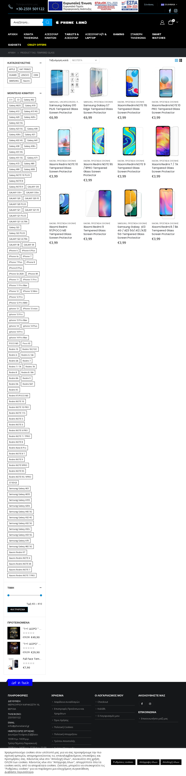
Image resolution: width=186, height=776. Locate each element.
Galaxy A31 (30, 134)
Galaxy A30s (14, 134)
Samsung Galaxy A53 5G (20, 534)
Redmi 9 (27, 378)
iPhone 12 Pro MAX (18, 302)
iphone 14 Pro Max (18, 337)
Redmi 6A (13, 360)
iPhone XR (33, 273)
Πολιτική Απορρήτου (65, 734)
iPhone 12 (14, 291)
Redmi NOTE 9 (16, 459)
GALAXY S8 (14, 244)
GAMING (118, 34)
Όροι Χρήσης (61, 720)
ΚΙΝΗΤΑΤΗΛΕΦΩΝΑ (31, 36)
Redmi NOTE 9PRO (18, 465)
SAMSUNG (53, 102)
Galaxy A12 (14, 111)
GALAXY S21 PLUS (17, 215)
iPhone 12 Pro (16, 297)
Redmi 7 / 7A (15, 366)
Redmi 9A (13, 384)
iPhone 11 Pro (30, 279)
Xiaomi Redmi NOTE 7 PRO (22, 575)
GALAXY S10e (32, 192)
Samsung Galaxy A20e (19, 505)
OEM (36, 75)
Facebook (142, 703)
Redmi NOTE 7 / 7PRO (19, 436)
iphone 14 (14, 326)
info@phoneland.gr (18, 726)
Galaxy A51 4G (16, 151)
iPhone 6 (13, 250)
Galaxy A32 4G (16, 140)
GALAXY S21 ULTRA (18, 221)
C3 (18, 99)
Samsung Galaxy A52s (19, 529)
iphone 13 (14, 308)
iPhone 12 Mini (30, 291)
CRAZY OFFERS (36, 45)
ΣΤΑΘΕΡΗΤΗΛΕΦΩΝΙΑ (138, 36)
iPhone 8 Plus (15, 268)
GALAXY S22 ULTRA (18, 239)
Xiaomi (26, 80)
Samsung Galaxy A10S (19, 500)
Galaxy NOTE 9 (16, 186)
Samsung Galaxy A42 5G (20, 511)
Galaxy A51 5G (16, 157)
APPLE (12, 69)
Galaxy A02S (15, 105)
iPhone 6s (13, 256)
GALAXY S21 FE (32, 210)
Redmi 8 (13, 372)
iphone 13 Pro (16, 314)
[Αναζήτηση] (47, 22)
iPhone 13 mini (30, 308)
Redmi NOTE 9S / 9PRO (20, 476)
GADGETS (14, 45)
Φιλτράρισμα (17, 609)
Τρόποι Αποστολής (64, 741)
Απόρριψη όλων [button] (148, 762)
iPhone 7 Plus (15, 262)
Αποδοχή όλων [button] (171, 762)
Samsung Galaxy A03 (19, 488)
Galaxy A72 (14, 163)
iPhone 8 (30, 262)
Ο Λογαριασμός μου (109, 715)
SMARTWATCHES (158, 36)
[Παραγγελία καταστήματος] (84, 60)
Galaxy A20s (29, 117)
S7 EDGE (13, 482)
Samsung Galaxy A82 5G (20, 546)
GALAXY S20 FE (32, 198)
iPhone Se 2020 (16, 273)
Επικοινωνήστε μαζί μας (154, 718)
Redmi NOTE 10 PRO (19, 407)
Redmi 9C (13, 389)
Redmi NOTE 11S (17, 413)
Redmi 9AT (28, 384)
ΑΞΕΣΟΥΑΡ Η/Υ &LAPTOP (96, 36)
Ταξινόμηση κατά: (59, 60)
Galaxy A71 (32, 157)
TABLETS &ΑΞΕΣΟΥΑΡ (72, 36)
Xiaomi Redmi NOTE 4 (19, 558)
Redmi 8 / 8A (27, 372)
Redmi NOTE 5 (16, 418)
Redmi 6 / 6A (27, 355)
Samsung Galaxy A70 (19, 540)
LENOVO (25, 75)
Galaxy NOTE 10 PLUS (19, 175)
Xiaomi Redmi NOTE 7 (19, 569)
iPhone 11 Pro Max (18, 285)
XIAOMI (121, 102)
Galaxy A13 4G (31, 111)
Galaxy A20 (14, 117)
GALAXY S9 (29, 244)
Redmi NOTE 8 (16, 442)
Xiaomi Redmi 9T (17, 552)
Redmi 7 (27, 360)
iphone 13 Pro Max (18, 320)
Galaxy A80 (29, 163)
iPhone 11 (14, 279)
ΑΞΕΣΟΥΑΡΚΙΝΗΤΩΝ (51, 36)
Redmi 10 (13, 349)
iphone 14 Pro (16, 331)
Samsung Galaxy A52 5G (20, 523)
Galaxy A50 (14, 146)
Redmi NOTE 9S (16, 471)
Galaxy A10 (30, 105)
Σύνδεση (148, 4)
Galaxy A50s (29, 146)
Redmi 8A (13, 378)
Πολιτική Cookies (63, 727)
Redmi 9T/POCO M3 (18, 395)
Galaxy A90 (14, 169)
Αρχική (13, 34)
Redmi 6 (13, 355)
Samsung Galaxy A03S (19, 494)
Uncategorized (68, 102)
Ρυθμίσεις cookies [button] (123, 762)
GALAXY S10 (33, 186)
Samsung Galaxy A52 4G (20, 517)
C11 (10, 99)
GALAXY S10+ (15, 192)
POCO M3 (13, 343)
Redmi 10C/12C (29, 349)
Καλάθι (101, 708)
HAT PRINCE (25, 69)
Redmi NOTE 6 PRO (18, 430)
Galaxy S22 (14, 227)
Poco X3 (26, 343)
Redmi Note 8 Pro (17, 447)
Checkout (103, 701)
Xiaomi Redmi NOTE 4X (20, 563)
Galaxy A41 (32, 140)
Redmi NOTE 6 (16, 424)
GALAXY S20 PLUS (17, 204)
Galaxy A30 (32, 128)
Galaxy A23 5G (16, 128)
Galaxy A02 (29, 99)
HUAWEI (13, 75)
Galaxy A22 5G (16, 122)
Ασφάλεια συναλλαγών (67, 701)
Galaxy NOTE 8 (16, 180)
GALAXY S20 (14, 198)
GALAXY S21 (14, 210)
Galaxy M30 (29, 169)
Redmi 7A (30, 366)
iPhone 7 (27, 256)
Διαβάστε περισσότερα (19, 771)
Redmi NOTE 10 (16, 401)
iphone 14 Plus (30, 326)
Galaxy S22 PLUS (17, 233)
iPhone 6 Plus (28, 250)
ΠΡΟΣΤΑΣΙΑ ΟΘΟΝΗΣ (103, 102)
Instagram (150, 703)
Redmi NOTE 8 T (17, 453)
